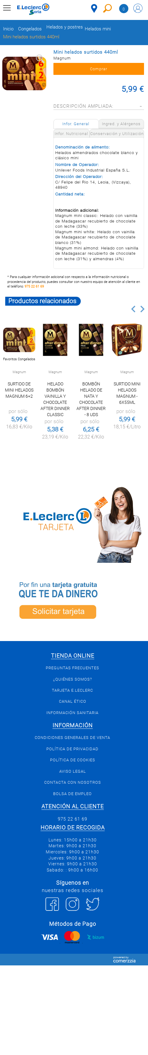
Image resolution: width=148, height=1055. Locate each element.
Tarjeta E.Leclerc (72, 690)
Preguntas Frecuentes (72, 668)
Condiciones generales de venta (72, 737)
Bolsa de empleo (72, 793)
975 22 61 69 (34, 286)
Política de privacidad (72, 749)
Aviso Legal (72, 771)
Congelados (30, 29)
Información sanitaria (72, 712)
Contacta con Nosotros (72, 782)
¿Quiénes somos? (72, 679)
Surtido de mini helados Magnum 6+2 (19, 390)
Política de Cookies (72, 760)
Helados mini (98, 29)
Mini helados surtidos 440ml (31, 37)
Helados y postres (64, 27)
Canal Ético (72, 701)
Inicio (8, 29)
